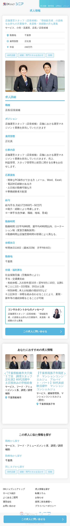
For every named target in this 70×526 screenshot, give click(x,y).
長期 (50, 55)
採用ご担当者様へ (43, 501)
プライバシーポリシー (45, 506)
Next (65, 374)
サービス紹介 (9, 493)
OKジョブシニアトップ (14, 489)
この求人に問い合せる (35, 331)
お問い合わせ (9, 506)
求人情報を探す (42, 489)
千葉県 (8, 460)
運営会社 (7, 501)
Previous (5, 374)
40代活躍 (11, 55)
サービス (10, 445)
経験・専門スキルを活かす (31, 55)
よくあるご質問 (10, 497)
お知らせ (39, 497)
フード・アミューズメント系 (32, 445)
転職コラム (40, 493)
